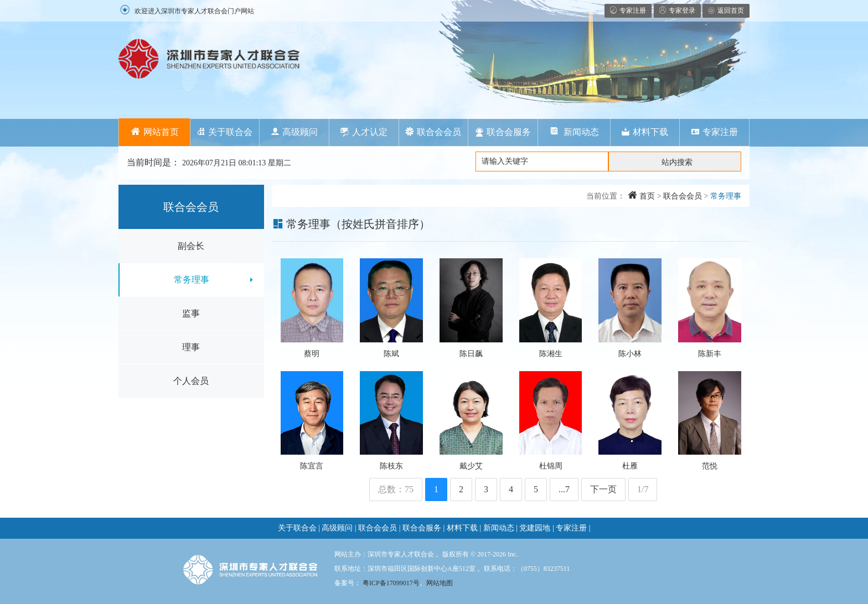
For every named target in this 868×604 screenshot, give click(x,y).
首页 (641, 196)
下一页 (603, 489)
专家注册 (714, 132)
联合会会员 (433, 132)
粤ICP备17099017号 (391, 583)
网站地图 (439, 583)
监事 (191, 313)
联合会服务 (503, 132)
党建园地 (534, 528)
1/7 (642, 489)
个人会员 (191, 381)
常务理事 (191, 279)
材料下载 (644, 132)
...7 (564, 489)
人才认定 (364, 132)
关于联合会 (224, 132)
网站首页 (154, 132)
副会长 (191, 246)
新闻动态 (574, 132)
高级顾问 (294, 132)
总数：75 (396, 489)
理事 (191, 347)
